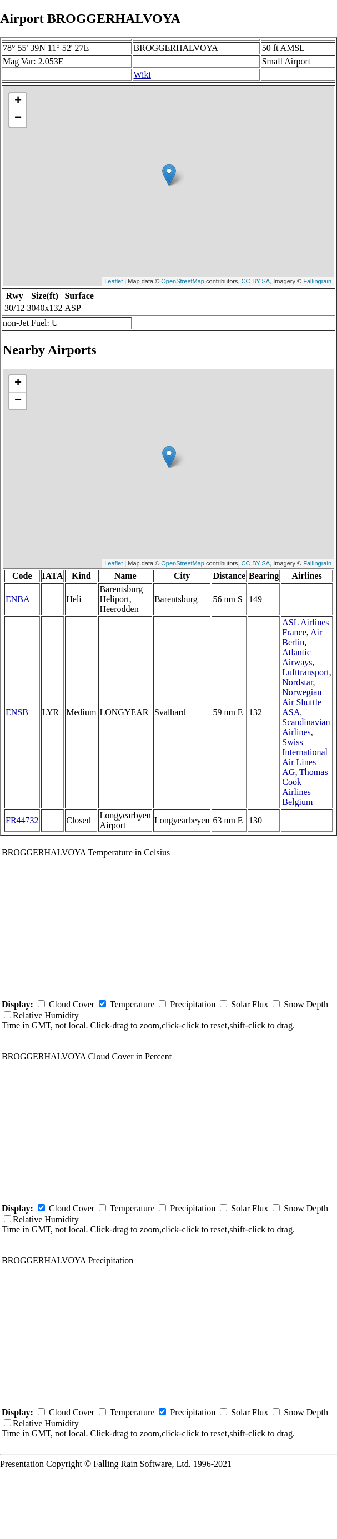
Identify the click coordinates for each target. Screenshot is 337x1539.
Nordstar (297, 682)
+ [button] (18, 101)
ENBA (18, 599)
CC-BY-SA (256, 281)
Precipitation (192, 1004)
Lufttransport (305, 672)
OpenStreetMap (182, 281)
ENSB (17, 712)
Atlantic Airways (297, 657)
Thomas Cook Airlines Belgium (305, 787)
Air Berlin (302, 637)
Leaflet (113, 281)
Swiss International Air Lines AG (305, 757)
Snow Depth (306, 1004)
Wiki (142, 74)
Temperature (132, 1004)
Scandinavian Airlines (306, 727)
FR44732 (22, 820)
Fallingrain (317, 281)
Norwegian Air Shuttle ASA (301, 702)
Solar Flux (249, 1004)
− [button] (18, 118)
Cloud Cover (71, 1004)
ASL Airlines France (305, 627)
